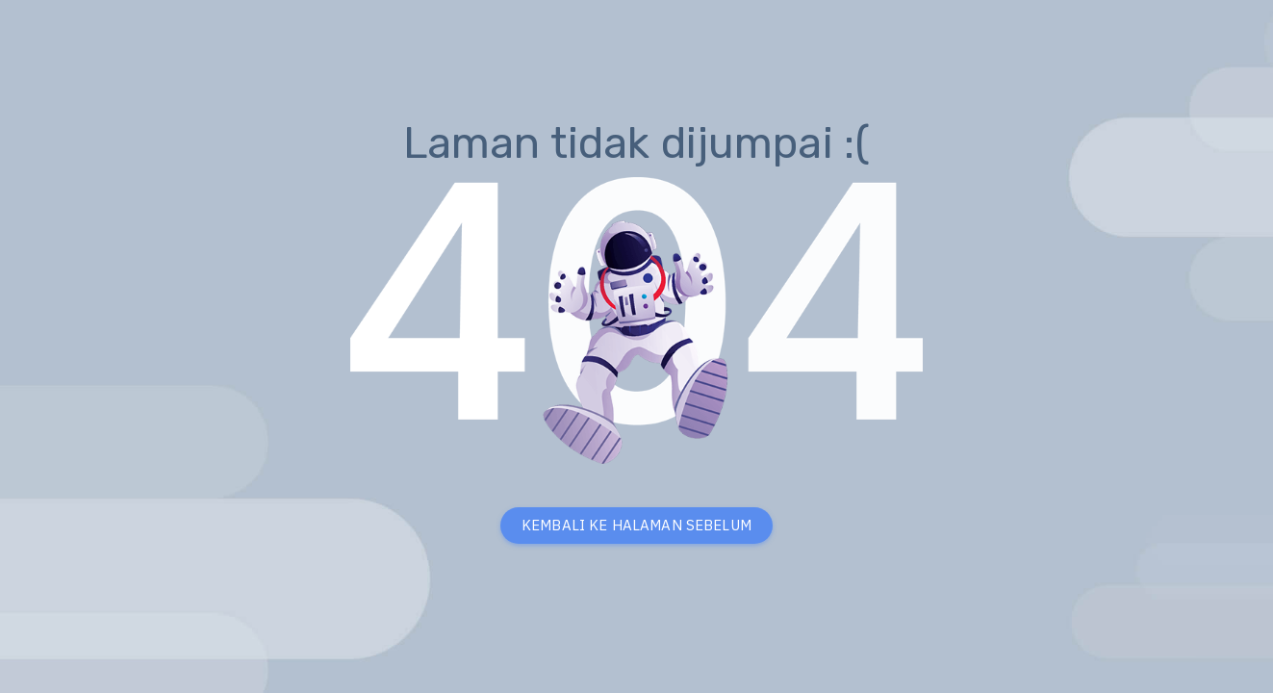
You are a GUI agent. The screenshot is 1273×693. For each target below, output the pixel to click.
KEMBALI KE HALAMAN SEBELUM (636, 525)
